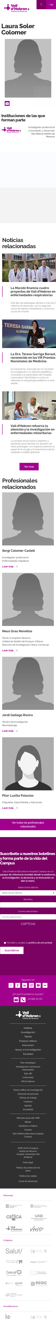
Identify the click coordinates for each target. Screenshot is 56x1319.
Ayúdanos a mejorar (28, 1126)
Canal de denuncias (28, 1181)
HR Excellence (28, 1081)
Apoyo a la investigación (28, 1049)
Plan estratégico (28, 1063)
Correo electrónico (28, 911)
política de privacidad (40, 942)
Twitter (11, 984)
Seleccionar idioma (28, 887)
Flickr (45, 984)
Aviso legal (28, 1162)
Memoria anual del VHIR (28, 1118)
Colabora (28, 1101)
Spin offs (28, 1073)
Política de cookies (28, 1176)
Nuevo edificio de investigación (28, 1090)
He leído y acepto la (29, 942)
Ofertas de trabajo (28, 1098)
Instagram (31, 984)
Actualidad (28, 1109)
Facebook (17, 984)
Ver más (29, 466)
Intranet (28, 1130)
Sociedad (28, 1054)
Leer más (7, 566)
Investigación (28, 1032)
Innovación (28, 1045)
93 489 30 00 (35, 999)
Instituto (28, 1028)
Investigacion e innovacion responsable (28, 1068)
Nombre (28, 899)
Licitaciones (28, 1077)
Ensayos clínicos (28, 1041)
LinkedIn (24, 984)
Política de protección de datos (28, 1169)
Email (7, 102)
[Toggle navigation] (51, 4)
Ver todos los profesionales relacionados (28, 824)
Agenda (28, 1105)
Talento (28, 1036)
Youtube (38, 984)
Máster (28, 1122)
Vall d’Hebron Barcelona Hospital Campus (28, 1135)
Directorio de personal (28, 1094)
